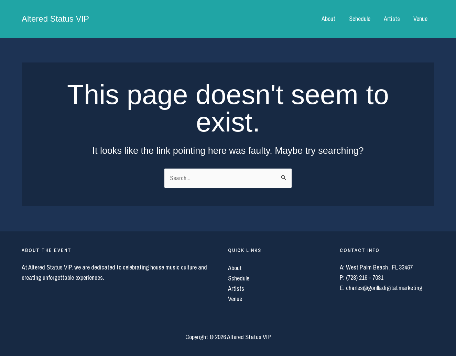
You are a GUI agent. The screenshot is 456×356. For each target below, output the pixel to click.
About (332, 18)
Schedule (362, 18)
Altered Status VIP (55, 18)
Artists (394, 18)
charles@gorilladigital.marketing (384, 288)
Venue (421, 18)
